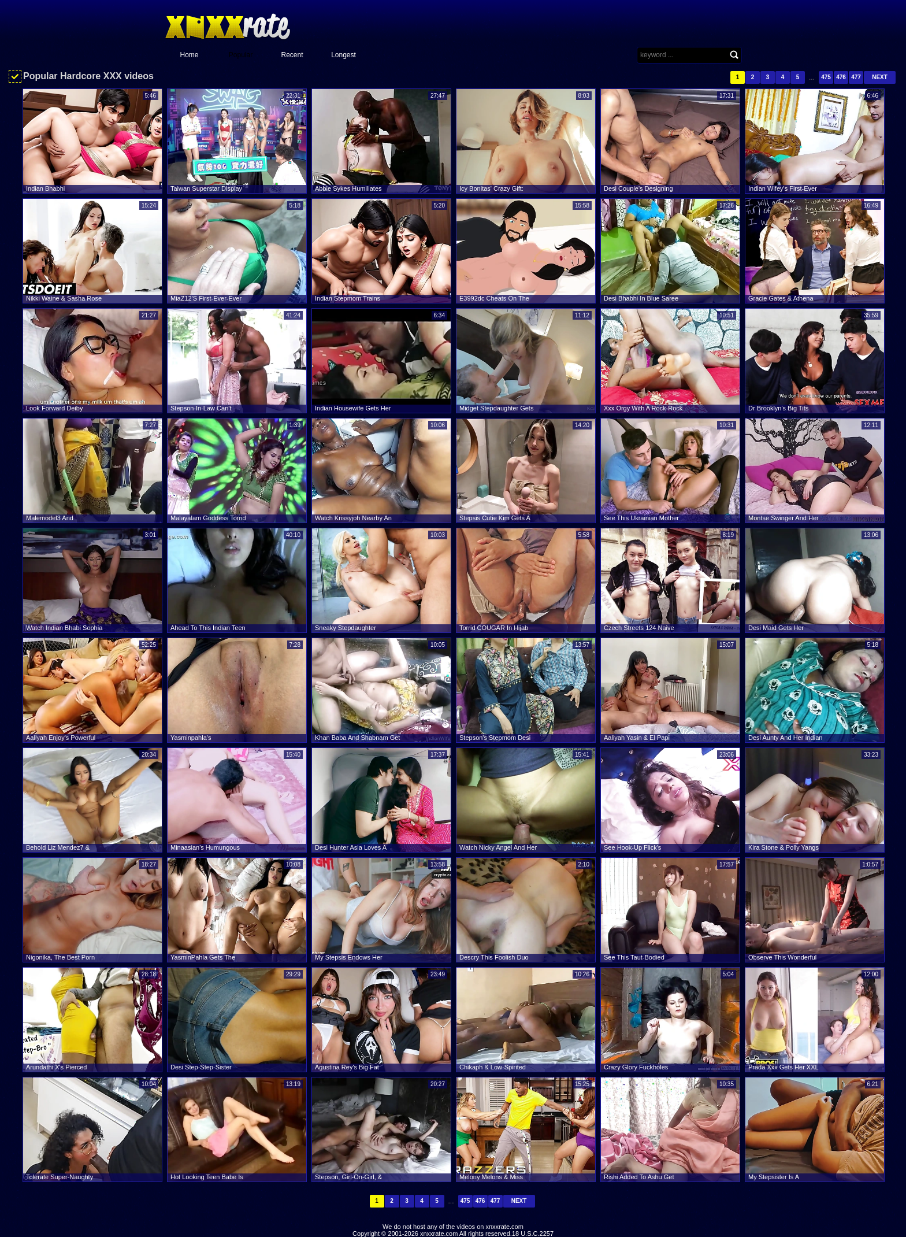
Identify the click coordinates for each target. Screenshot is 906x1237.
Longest (343, 55)
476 (841, 77)
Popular (241, 55)
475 (826, 77)
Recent (292, 55)
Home (189, 55)
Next (880, 77)
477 (856, 77)
